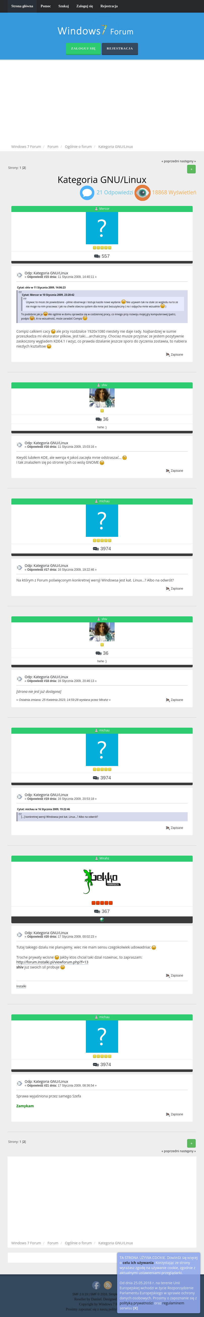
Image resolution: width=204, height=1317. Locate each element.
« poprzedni (170, 161)
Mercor (104, 208)
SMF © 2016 (98, 1294)
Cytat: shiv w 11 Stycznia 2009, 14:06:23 (41, 287)
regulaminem (173, 1303)
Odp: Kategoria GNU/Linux (46, 273)
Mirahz (104, 858)
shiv (104, 385)
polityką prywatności (136, 1303)
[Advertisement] (105, 103)
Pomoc (46, 6)
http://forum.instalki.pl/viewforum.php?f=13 (52, 962)
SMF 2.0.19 (80, 1294)
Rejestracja (109, 6)
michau (104, 501)
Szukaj (63, 6)
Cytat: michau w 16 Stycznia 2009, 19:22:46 (43, 809)
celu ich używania (138, 1262)
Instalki (21, 986)
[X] (135, 1308)
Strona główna (22, 6)
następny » (188, 161)
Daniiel (96, 1299)
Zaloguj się (84, 6)
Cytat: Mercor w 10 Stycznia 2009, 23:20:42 (48, 295)
